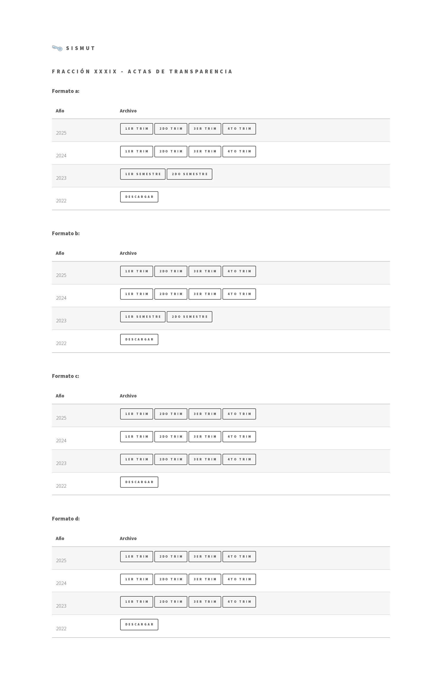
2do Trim (171, 129)
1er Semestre (143, 174)
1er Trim (137, 129)
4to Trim (240, 129)
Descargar (139, 197)
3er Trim (205, 129)
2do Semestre (190, 174)
